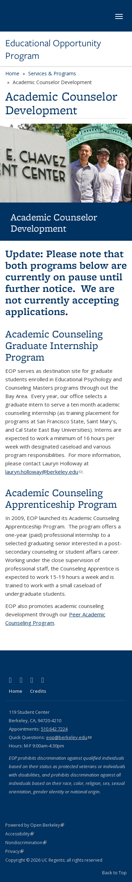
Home (12, 73)
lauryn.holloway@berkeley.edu (43, 471)
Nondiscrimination (25, 843)
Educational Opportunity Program (53, 49)
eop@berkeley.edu (69, 737)
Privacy (14, 851)
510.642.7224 (54, 729)
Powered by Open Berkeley (34, 825)
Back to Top (114, 872)
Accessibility (19, 834)
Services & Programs (52, 73)
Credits (38, 691)
